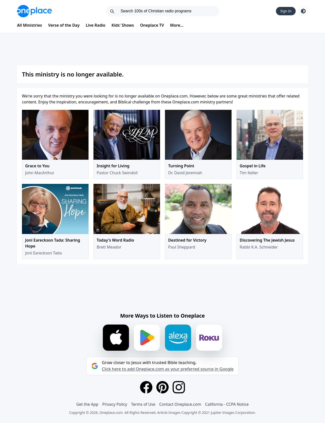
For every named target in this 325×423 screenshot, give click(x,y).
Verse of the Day (64, 25)
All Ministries (29, 25)
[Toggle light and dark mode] (303, 11)
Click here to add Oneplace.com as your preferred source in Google (168, 369)
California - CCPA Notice (227, 404)
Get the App (87, 404)
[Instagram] (179, 387)
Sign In (285, 11)
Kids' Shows (122, 25)
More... (176, 25)
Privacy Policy (114, 404)
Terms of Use (143, 404)
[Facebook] (146, 387)
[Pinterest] (162, 387)
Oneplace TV (152, 25)
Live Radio (96, 25)
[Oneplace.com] (34, 11)
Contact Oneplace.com (180, 404)
